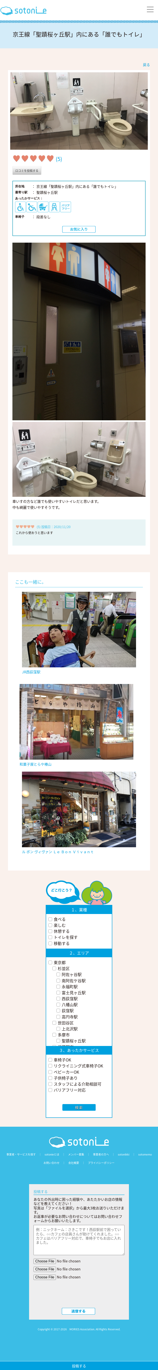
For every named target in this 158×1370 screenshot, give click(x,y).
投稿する (79, 1365)
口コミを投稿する (26, 170)
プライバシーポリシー (101, 1163)
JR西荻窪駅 (31, 671)
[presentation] (79, 1295)
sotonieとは (52, 1154)
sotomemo (145, 1154)
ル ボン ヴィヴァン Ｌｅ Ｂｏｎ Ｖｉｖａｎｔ (58, 851)
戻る (146, 64)
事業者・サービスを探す (21, 1154)
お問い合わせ (51, 1163)
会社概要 (73, 1163)
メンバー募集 (76, 1154)
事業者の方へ (101, 1154)
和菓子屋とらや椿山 (35, 764)
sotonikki (123, 1154)
